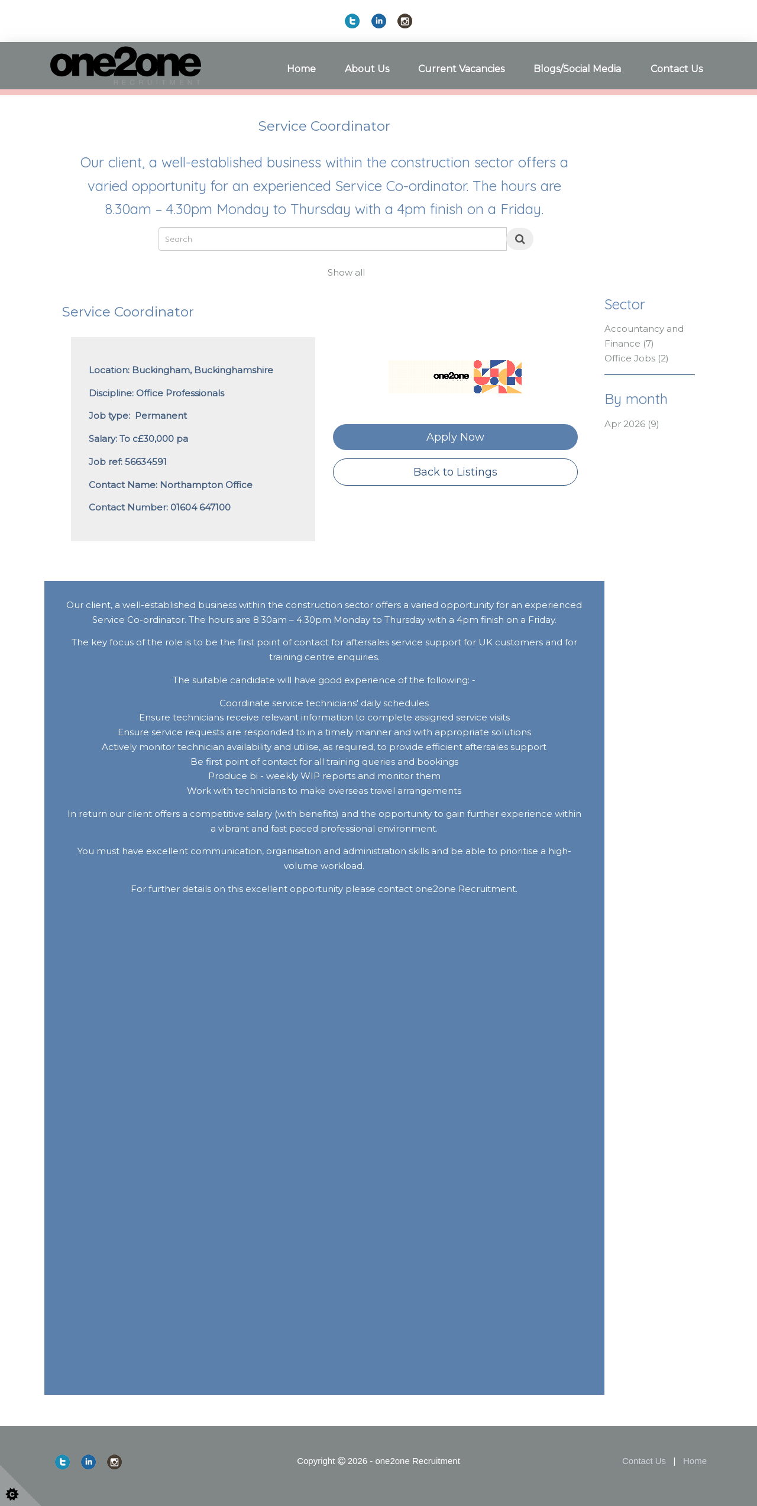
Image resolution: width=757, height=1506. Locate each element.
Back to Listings (455, 472)
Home (301, 69)
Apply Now (455, 437)
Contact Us (677, 69)
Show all (346, 272)
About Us (367, 69)
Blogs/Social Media (577, 69)
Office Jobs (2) (636, 358)
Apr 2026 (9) (631, 423)
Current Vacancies (461, 69)
